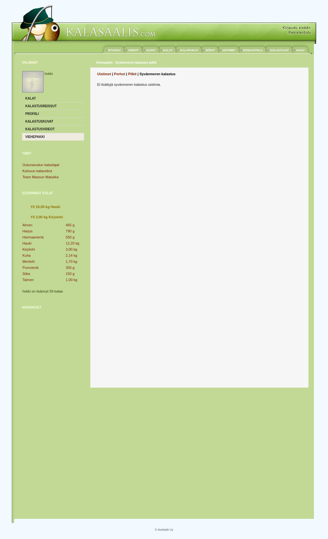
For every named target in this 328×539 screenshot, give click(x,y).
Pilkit (132, 74)
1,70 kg (71, 261)
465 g (70, 225)
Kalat (30, 98)
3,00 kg (71, 249)
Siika (26, 274)
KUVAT (151, 50)
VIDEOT (133, 50)
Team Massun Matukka (40, 177)
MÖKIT (210, 50)
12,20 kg (72, 243)
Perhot (119, 74)
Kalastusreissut (41, 106)
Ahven (27, 225)
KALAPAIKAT (189, 50)
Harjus (27, 231)
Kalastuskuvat (39, 121)
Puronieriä (30, 268)
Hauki (26, 243)
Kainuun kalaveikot (37, 171)
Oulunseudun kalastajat (40, 165)
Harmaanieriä (33, 237)
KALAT (167, 50)
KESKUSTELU (252, 50)
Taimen (28, 280)
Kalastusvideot (40, 129)
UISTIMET (228, 50)
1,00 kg (71, 280)
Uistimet (104, 74)
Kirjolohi (28, 249)
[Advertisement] (47, 412)
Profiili (32, 114)
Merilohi (28, 261)
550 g (70, 237)
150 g (70, 274)
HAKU (300, 50)
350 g (70, 268)
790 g (70, 231)
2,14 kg (71, 255)
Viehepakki (35, 137)
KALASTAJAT (279, 50)
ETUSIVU (114, 50)
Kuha (26, 255)
